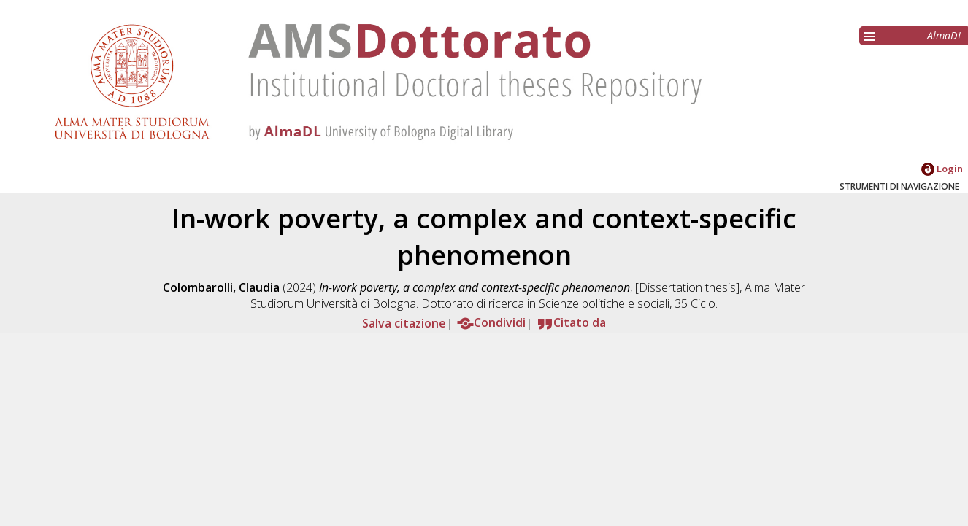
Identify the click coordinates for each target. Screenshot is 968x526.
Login (942, 168)
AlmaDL (945, 35)
